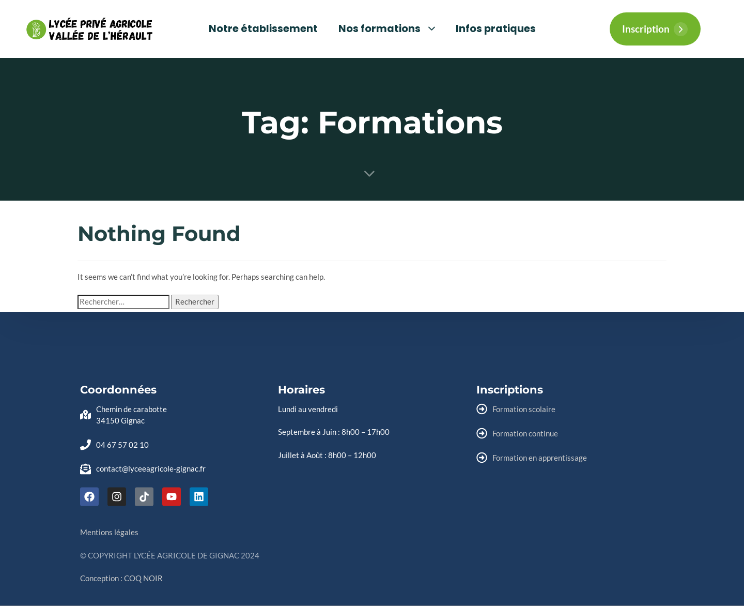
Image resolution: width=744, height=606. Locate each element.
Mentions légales (109, 532)
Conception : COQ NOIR (121, 578)
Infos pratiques (496, 29)
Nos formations (386, 29)
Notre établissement (263, 29)
